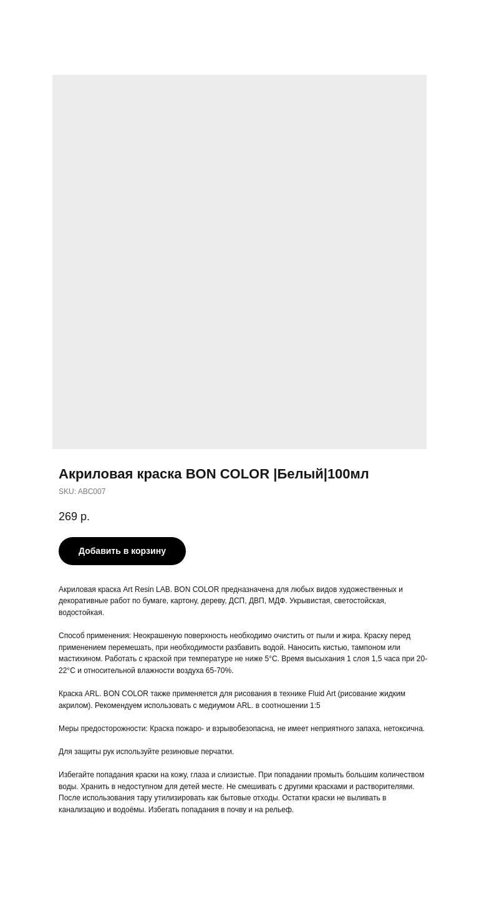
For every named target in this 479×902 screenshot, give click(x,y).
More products (46, 18)
